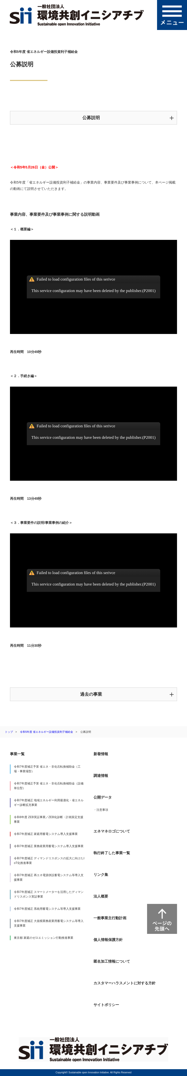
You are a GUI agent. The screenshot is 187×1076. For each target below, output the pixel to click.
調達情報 (101, 775)
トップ (9, 731)
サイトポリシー (106, 1005)
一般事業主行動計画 (110, 918)
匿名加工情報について (112, 961)
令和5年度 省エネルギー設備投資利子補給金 (46, 731)
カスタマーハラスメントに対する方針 (125, 983)
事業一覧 (17, 754)
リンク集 (101, 874)
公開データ (103, 797)
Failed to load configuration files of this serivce (76, 279)
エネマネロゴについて (112, 831)
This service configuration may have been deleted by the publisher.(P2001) (93, 290)
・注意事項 (101, 810)
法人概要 (101, 896)
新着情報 (101, 754)
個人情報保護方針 (108, 940)
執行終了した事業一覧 (112, 853)
